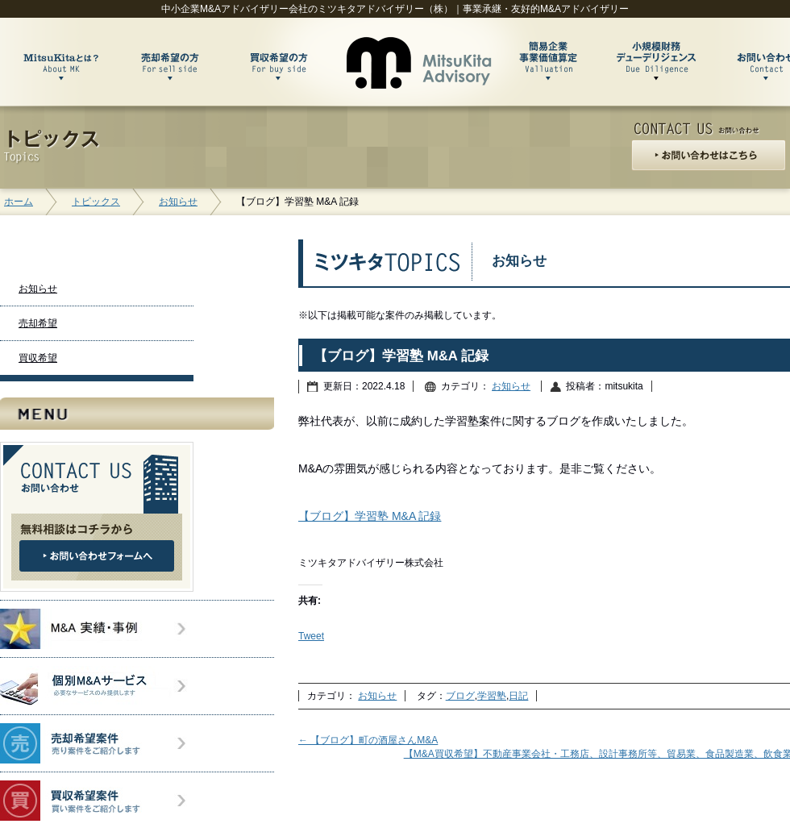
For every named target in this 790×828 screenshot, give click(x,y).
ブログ (460, 695)
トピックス (96, 201)
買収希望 (38, 358)
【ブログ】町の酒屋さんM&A (368, 740)
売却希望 (38, 323)
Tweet (311, 636)
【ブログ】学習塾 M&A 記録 (369, 516)
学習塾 (491, 695)
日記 (518, 695)
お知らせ (178, 201)
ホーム (18, 201)
